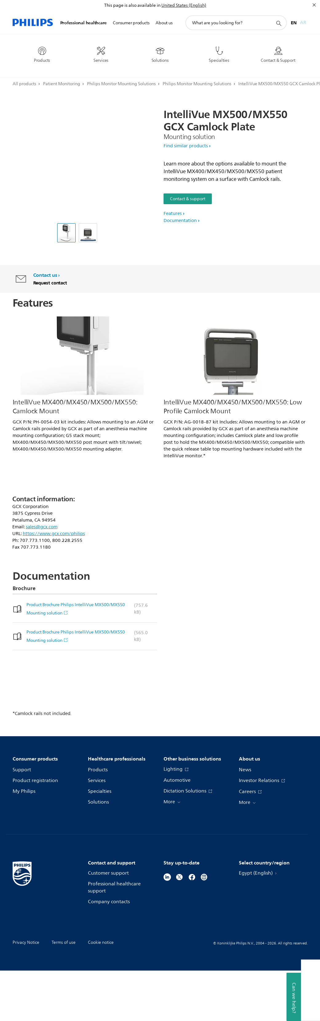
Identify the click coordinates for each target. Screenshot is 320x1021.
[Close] (314, 5)
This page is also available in (132, 5)
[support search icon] (278, 23)
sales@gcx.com (41, 527)
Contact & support (187, 198)
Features (173, 213)
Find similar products (186, 146)
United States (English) (183, 5)
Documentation (180, 220)
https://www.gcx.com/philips (54, 534)
